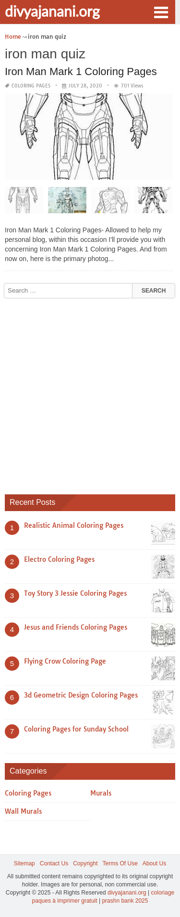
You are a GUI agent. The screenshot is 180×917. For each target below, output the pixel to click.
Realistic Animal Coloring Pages (73, 525)
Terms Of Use (120, 863)
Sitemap (24, 863)
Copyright (85, 863)
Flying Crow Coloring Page (65, 661)
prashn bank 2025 (125, 900)
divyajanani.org (52, 11)
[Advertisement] (90, 392)
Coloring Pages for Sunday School (76, 729)
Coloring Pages (31, 86)
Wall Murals (23, 811)
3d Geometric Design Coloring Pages (81, 695)
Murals (100, 793)
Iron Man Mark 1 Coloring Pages (81, 71)
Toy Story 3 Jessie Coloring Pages (75, 593)
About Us (154, 863)
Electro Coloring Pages (59, 559)
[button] (160, 11)
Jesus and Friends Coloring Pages (75, 627)
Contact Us (54, 863)
